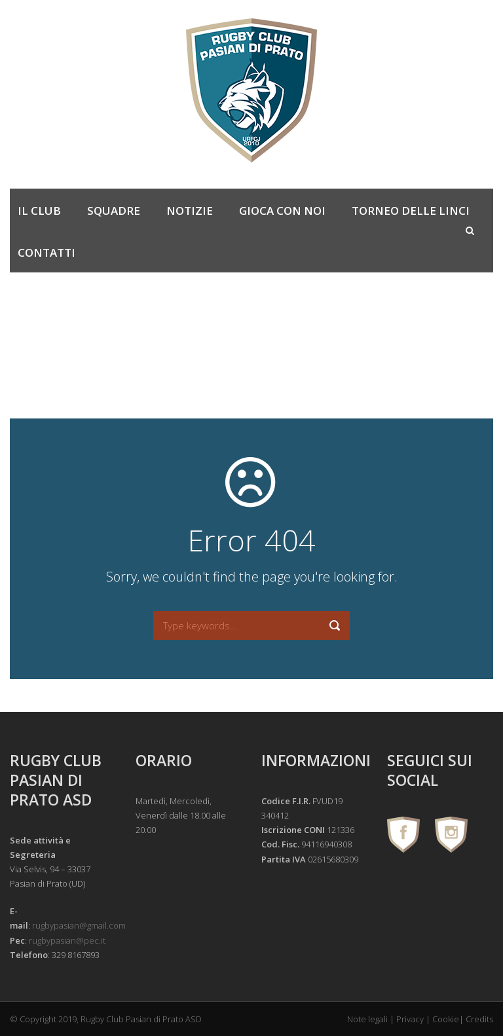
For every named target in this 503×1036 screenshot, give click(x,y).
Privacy (410, 1019)
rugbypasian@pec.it (67, 940)
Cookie (445, 1019)
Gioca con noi (282, 210)
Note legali (367, 1019)
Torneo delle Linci (411, 210)
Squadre (113, 210)
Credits (479, 1019)
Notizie (189, 210)
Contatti (46, 252)
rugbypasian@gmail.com (79, 925)
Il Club (39, 210)
